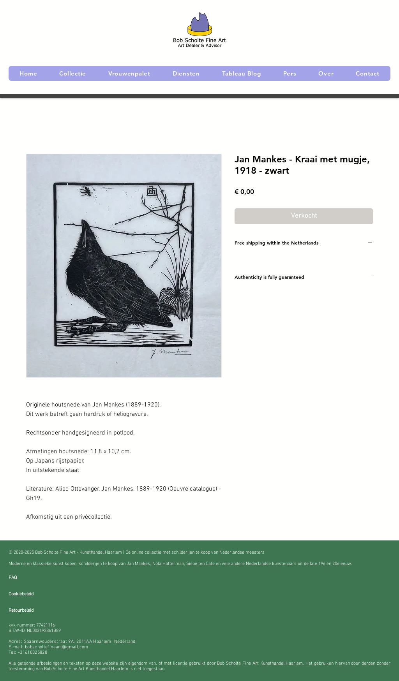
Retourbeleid (21, 610)
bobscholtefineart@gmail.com (56, 647)
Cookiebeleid (21, 594)
